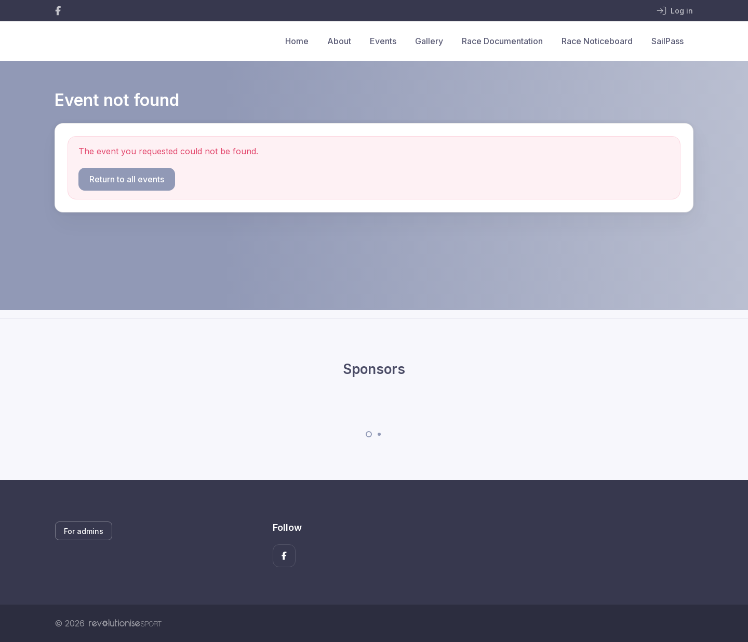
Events (383, 41)
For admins (83, 531)
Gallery (429, 41)
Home (297, 41)
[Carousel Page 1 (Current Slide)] (369, 434)
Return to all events (126, 179)
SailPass (667, 41)
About (339, 41)
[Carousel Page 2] (379, 434)
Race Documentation (502, 41)
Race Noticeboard (597, 41)
